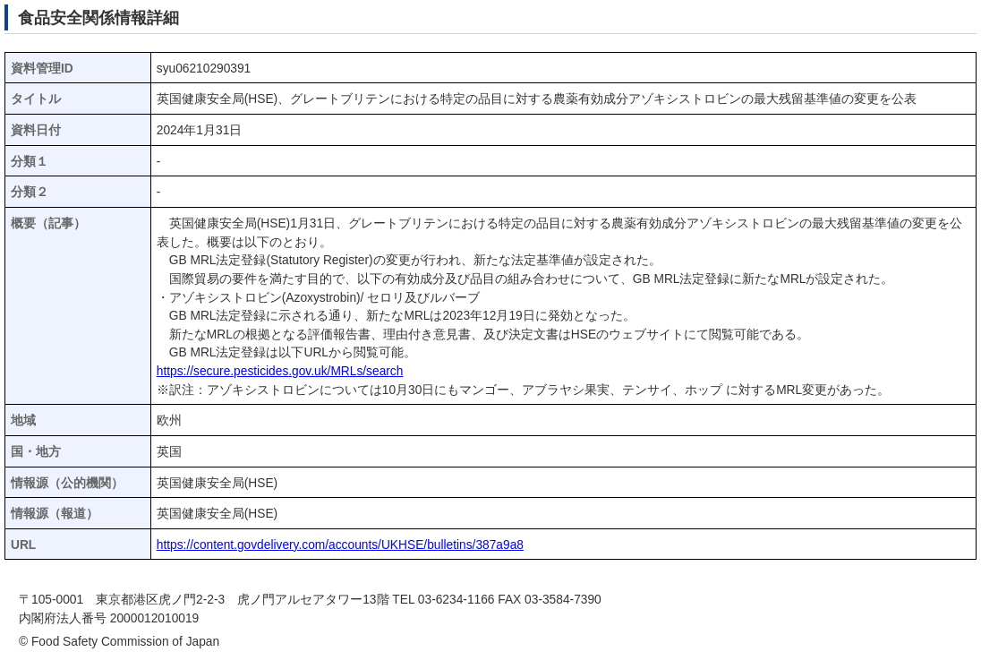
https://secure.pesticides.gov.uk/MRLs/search (280, 371)
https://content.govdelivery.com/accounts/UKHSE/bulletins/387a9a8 (340, 545)
